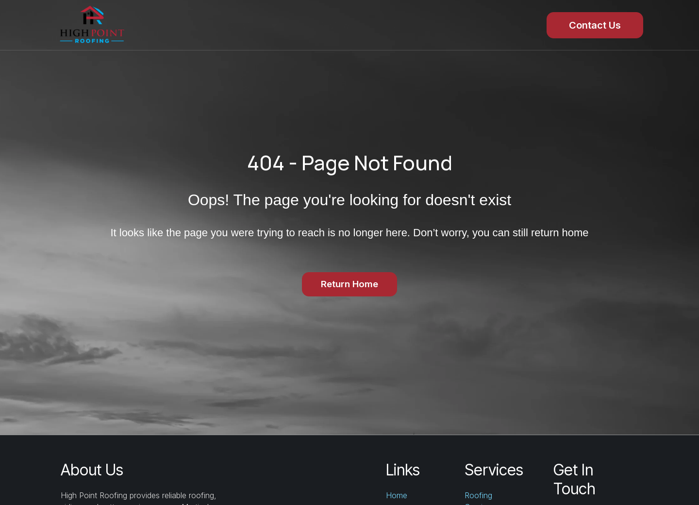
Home (175, 25)
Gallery (408, 25)
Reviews (336, 25)
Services (253, 25)
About (475, 25)
